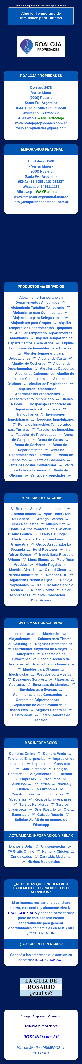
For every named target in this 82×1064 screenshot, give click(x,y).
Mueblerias (52, 634)
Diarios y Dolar (21, 846)
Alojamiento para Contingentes (37, 312)
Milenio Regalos (48, 565)
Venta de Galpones (50, 460)
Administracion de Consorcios (37, 695)
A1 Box (16, 509)
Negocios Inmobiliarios (55, 419)
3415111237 (50, 186)
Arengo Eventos (50, 519)
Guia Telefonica (34, 769)
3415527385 (50, 113)
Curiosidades (21, 856)
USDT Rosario (41, 600)
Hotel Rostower (45, 549)
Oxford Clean (55, 570)
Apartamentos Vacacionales (37, 394)
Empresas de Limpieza (51, 684)
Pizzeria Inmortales (23, 575)
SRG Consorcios (51, 595)
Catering (20, 644)
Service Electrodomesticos (53, 664)
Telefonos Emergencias (26, 759)
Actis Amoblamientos (47, 509)
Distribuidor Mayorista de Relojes (40, 649)
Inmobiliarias (27, 414)
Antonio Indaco (23, 514)
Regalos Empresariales (53, 644)
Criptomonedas (53, 846)
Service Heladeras (33, 804)
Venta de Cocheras (30, 445)
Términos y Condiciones (41, 1026)
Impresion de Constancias (53, 764)
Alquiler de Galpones (32, 373)
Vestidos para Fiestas (54, 674)
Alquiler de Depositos (57, 368)
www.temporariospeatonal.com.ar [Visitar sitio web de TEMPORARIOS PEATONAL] (41, 197)
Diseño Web (18, 710)
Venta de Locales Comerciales (32, 465)
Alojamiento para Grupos (31, 323)
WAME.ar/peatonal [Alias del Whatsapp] (51, 192)
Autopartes (25, 654)
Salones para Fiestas (54, 639)
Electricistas (19, 674)
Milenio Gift (55, 524)
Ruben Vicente (42, 590)
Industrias (42, 784)
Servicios (18, 784)
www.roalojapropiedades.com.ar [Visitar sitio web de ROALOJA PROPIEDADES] (41, 123)
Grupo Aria (19, 544)
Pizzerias (62, 679)
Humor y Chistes (55, 851)
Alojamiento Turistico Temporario (37, 307)
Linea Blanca (38, 559)
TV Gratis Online (21, 851)
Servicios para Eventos (38, 689)
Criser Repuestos (24, 524)
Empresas (28, 779)
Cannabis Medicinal (55, 856)
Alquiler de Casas (52, 358)
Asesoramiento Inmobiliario (31, 399)
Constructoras (23, 794)
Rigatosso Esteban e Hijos (31, 580)
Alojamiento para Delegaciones (37, 318)
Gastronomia (22, 715)
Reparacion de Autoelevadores (37, 705)
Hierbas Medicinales (43, 861)
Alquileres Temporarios (37, 389)
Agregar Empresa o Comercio (41, 1016)
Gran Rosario (45, 809)
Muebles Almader (23, 570)
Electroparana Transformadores (37, 539)
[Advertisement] (39, 247)
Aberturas (17, 684)
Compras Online (22, 753)
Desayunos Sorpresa (30, 679)
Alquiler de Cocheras (28, 363)
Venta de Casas (50, 440)
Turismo (65, 774)
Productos (52, 779)
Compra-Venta (54, 753)
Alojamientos (19, 639)
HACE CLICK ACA (22, 913)
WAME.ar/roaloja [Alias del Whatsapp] (50, 118)
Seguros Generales (51, 710)
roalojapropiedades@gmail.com (40, 128)
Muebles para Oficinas (41, 669)
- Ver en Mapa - (41, 92)
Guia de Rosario (50, 814)
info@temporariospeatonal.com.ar (40, 202)
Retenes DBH (56, 575)
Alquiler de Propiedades (48, 384)
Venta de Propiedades (48, 475)
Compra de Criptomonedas (37, 700)
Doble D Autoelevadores (28, 529)
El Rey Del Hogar (53, 534)
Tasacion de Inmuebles (55, 429)
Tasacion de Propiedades (36, 434)
